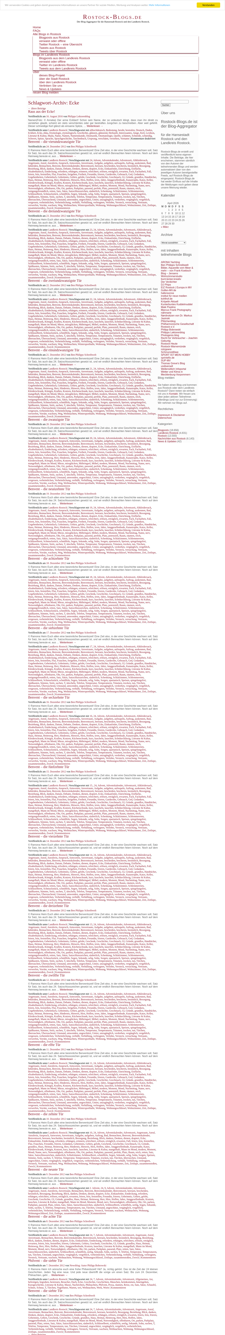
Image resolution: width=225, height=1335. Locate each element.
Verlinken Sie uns (50, 85)
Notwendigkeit (35, 188)
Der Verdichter (169, 282)
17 (91, 646)
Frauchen (61, 174)
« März (165, 227)
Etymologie (55, 133)
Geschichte (82, 133)
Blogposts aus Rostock (54, 37)
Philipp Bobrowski (171, 329)
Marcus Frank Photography (176, 310)
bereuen (99, 166)
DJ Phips (166, 284)
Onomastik (91, 135)
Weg (60, 205)
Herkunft (113, 133)
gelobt (81, 177)
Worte (106, 1287)
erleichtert (93, 171)
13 (91, 924)
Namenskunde (77, 135)
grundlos (139, 177)
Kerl (142, 133)
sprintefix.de (167, 357)
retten (52, 191)
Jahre (103, 180)
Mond (121, 185)
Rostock (162, 435)
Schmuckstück (50, 194)
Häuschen (115, 1282)
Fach (131, 171)
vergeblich (144, 199)
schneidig (147, 135)
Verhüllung (86, 202)
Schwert (32, 138)
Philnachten (92, 1284)
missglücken (71, 185)
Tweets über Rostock (53, 51)
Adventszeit (126, 160)
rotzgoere (166, 349)
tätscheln (71, 196)
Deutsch (140, 130)
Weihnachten (70, 205)
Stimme (44, 196)
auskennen (140, 163)
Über (36, 72)
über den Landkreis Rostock (57, 82)
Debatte (67, 168)
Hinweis (75, 180)
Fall (149, 171)
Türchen (140, 196)
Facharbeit (140, 171)
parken (69, 188)
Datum (58, 168)
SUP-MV (166, 360)
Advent (97, 160)
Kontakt (173, 393)
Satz (58, 191)
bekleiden (33, 166)
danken (50, 168)
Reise (127, 1284)
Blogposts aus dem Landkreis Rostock (64, 58)
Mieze (61, 185)
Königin (49, 182)
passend (89, 188)
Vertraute (142, 202)
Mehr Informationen (165, 5)
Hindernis (65, 180)
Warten (72, 1287)
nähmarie (166, 312)
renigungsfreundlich (38, 191)
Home (37, 27)
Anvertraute (87, 163)
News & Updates (50, 89)
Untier (95, 199)
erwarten (123, 171)
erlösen (103, 171)
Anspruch (63, 163)
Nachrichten (78, 1284)
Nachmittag (131, 185)
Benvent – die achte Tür (45, 1216)
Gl (123, 177)
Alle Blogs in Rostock (47, 34)
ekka (45, 133)
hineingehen (142, 1282)
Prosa (111, 1284)
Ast (150, 1279)
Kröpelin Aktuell (169, 301)
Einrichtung (124, 168)
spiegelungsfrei (138, 194)
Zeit (144, 205)
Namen (65, 135)
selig (90, 194)
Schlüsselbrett (35, 194)
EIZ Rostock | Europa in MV (176, 287)
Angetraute (33, 163)
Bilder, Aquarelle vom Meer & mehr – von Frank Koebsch (177, 269)
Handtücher (150, 177)
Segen (74, 194)
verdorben (120, 199)
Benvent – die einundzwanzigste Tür (53, 350)
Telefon (80, 196)
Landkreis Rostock (57, 130)
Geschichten (102, 1282)
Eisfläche (136, 168)
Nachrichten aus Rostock (172, 438)
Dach (74, 1282)
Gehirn (73, 177)
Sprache (49, 138)
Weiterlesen (95, 126)
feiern (31, 174)
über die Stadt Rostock (54, 78)
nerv (147, 185)
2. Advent (94, 1188)
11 (91, 1063)
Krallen (58, 182)
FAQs (36, 30)
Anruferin (52, 163)
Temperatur (91, 196)
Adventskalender (110, 160)
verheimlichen (46, 202)
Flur (54, 174)
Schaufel (151, 1284)
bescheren (121, 166)
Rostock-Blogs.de (112, 16)
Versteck (119, 202)
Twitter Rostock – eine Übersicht (60, 44)
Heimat (38, 180)
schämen (126, 135)
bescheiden (109, 166)
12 (91, 994)
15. (91, 785)
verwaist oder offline (52, 41)
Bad (149, 163)
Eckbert (32, 133)
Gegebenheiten (35, 177)
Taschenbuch (79, 138)
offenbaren (49, 188)
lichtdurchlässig (122, 182)
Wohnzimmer (134, 205)
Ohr (58, 188)
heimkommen (128, 1282)
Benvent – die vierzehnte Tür (48, 836)
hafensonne (167, 293)
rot (132, 1284)
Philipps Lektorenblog (79, 116)
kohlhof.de (166, 298)
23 (91, 229)
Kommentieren (62, 208)
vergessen (33, 202)
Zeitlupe (151, 205)
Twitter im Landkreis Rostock (58, 65)
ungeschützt (85, 199)
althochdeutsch (97, 130)
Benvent (56, 166)
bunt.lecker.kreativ (171, 279)
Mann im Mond (48, 185)
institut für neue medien (174, 296)
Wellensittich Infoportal (173, 369)
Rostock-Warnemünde (173, 346)
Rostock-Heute (169, 343)
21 (91, 368)
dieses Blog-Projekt (52, 75)
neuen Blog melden (46, 92)
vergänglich (132, 199)
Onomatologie (105, 135)
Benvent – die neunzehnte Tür (49, 489)
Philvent (103, 1284)
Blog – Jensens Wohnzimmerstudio (171, 275)
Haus (30, 180)
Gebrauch (122, 174)
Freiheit (82, 174)
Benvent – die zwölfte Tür (46, 975)
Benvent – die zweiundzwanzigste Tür (55, 281)
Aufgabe (98, 163)
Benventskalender (71, 166)
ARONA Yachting (170, 262)
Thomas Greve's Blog (173, 363)
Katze (142, 180)
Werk (99, 1287)
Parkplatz (78, 188)
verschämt (103, 138)
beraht (121, 130)
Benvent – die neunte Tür (46, 1169)
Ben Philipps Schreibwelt (83, 146)
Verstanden (208, 5)
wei (79, 1287)
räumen (130, 188)
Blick (42, 168)
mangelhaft (33, 185)
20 (91, 438)
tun (133, 196)
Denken (76, 168)
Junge (136, 133)
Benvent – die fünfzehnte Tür (48, 767)
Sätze (65, 191)
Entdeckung (51, 171)
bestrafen (130, 130)
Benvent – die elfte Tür (44, 1045)
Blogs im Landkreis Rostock (51, 54)
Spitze (41, 138)
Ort (63, 188)
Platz (104, 188)
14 (91, 855)
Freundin (91, 174)
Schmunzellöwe (169, 352)
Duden (148, 130)
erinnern (83, 171)
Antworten (74, 163)
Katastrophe (132, 180)
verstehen (114, 138)
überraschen (34, 199)
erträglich (113, 171)
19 (91, 507)
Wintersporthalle (86, 205)
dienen (84, 168)
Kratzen (67, 182)
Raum (122, 188)
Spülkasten (33, 196)
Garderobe (110, 174)
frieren (101, 174)
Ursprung (92, 138)
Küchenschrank (80, 182)
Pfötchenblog (168, 321)
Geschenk (90, 177)
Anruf (43, 163)
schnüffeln (64, 194)
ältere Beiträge (37, 108)
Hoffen (89, 180)
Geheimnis (63, 177)
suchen (59, 196)
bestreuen (55, 1282)
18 (91, 577)
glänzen (93, 133)
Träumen (117, 196)
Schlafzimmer (120, 191)
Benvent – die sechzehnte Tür (49, 697)
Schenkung (106, 191)
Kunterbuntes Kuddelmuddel (176, 304)
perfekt (97, 188)
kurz (91, 182)
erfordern (62, 171)
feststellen (45, 174)
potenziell (113, 188)
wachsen (52, 205)
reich (137, 188)
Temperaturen (105, 196)
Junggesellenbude (116, 180)
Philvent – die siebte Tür (45, 1261)
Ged (130, 174)
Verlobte (110, 202)
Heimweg (48, 180)
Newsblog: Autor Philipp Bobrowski (88, 1265)
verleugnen (98, 202)
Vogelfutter (62, 1287)
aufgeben (108, 163)
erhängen (73, 171)
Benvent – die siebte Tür (45, 1291)
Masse (68, 1284)
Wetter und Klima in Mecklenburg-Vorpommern (175, 373)
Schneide (136, 135)
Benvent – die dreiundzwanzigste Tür (54, 211)
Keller (150, 180)
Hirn (82, 180)
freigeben (72, 174)
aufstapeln (119, 163)
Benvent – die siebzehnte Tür (48, 628)
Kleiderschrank (35, 182)
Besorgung (144, 166)
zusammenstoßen (36, 208)
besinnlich (133, 166)
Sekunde (82, 194)
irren (97, 180)
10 (91, 1132)
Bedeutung (111, 130)
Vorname (124, 138)
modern (103, 185)
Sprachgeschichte (63, 138)
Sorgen (104, 194)
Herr (56, 180)
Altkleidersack (140, 160)
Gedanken (139, 174)
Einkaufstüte (111, 168)
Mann (51, 135)
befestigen (33, 1282)
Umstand (61, 199)
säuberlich (94, 191)
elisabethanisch (35, 171)
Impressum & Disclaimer (171, 415)
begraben (44, 1282)
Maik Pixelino (168, 307)
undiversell (167, 366)
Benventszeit (87, 166)
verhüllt (76, 202)
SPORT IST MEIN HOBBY (175, 355)
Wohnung (100, 205)
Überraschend (48, 199)
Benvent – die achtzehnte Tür (48, 558)
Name (58, 135)
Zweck (50, 208)
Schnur (40, 1287)
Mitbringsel (84, 185)
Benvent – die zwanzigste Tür (49, 419)
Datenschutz (165, 417)
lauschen (109, 182)
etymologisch (69, 133)
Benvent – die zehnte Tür (45, 1114)
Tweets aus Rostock (52, 47)
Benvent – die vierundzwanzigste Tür (54, 142)
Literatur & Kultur (37, 135)
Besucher (65, 1282)
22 (91, 299)
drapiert (93, 168)
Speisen (125, 194)
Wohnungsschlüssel (116, 205)
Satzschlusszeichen (78, 191)
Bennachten (45, 166)
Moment (112, 185)
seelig (135, 1205)
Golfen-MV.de (168, 290)
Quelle (117, 135)
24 (91, 160)
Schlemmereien (136, 191)
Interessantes (125, 133)
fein (37, 174)
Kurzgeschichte (36, 1284)
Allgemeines (141, 1279)
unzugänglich (106, 199)
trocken (127, 196)
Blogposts (163, 430)
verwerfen (33, 205)
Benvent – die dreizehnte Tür (48, 906)
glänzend (103, 133)
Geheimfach (50, 177)
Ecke (39, 133)
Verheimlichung (63, 202)
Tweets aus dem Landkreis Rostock (62, 68)
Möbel (95, 185)
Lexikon (150, 133)
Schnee (31, 1287)
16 (91, 716)
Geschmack (115, 177)
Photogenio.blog (170, 335)
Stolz (52, 196)
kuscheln (99, 182)
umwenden (72, 199)
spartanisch (114, 194)
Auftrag (130, 163)
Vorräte (43, 205)
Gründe (129, 177)
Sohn (96, 194)
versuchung (131, 202)
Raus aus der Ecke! (41, 111)
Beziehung (33, 168)
